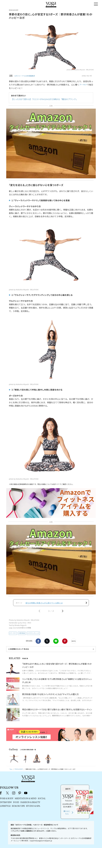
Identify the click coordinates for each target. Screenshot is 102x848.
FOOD (42, 794)
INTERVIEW (31, 794)
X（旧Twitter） (33, 785)
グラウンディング (34, 635)
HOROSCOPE (43, 798)
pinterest (45, 785)
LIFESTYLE (31, 798)
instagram (39, 785)
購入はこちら (79, 804)
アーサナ (83, 84)
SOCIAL (67, 790)
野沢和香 (22, 635)
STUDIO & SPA (59, 798)
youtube (51, 785)
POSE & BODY (32, 790)
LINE (56, 642)
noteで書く (73, 642)
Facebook (38, 642)
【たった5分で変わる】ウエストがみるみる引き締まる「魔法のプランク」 (44, 99)
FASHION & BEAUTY (56, 794)
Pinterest (64, 642)
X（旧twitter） (47, 642)
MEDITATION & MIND (51, 790)
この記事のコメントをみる (18, 650)
